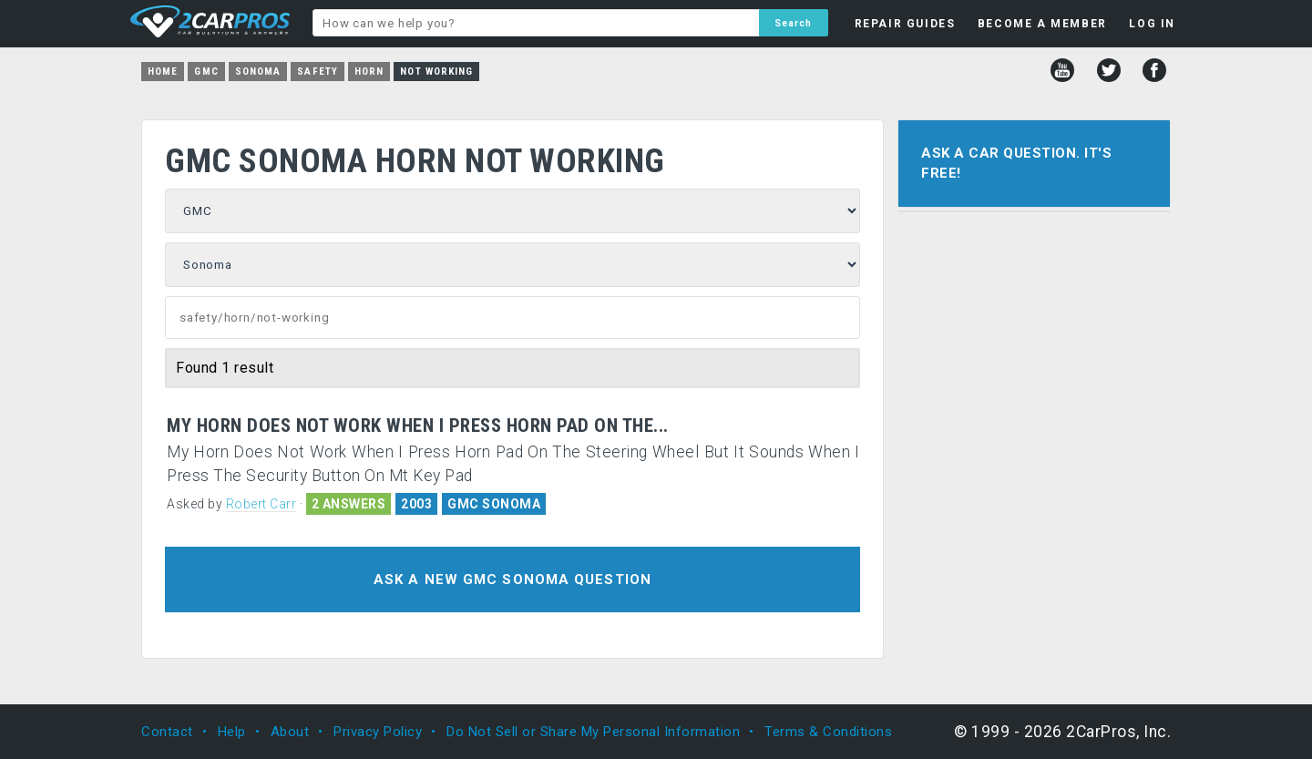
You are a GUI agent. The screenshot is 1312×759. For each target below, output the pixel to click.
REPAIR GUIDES (905, 23)
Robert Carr (261, 504)
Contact (167, 731)
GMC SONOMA (493, 504)
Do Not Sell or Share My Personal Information (593, 731)
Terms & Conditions (828, 731)
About (290, 731)
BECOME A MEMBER (1042, 23)
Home (163, 71)
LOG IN (1152, 23)
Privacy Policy (377, 731)
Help (232, 731)
